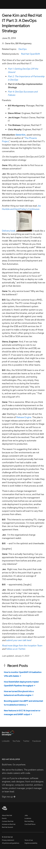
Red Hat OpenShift (30, 53)
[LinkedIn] (6, 741)
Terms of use (29, 840)
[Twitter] (26, 741)
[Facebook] (36, 741)
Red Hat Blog (29, 821)
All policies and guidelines (10, 843)
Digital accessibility (31, 843)
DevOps (23, 49)
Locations (28, 818)
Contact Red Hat (7, 821)
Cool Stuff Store (30, 824)
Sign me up (8, 796)
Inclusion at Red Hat (8, 824)
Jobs (26, 815)
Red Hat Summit (7, 827)
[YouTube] (16, 741)
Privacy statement (8, 840)
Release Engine (23, 417)
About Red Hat (7, 815)
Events (4, 818)
